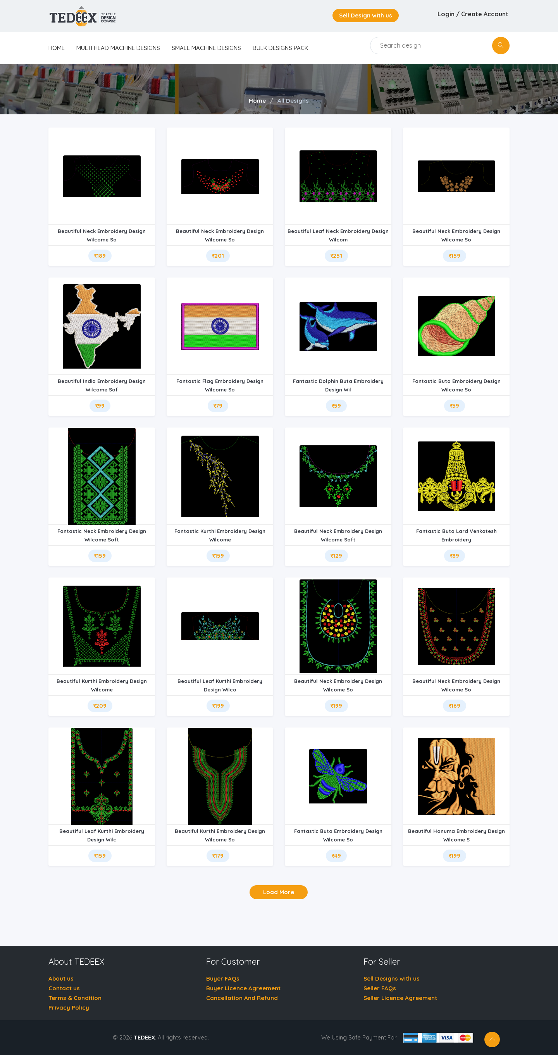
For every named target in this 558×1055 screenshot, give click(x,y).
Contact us (64, 988)
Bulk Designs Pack (280, 48)
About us (61, 978)
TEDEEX (144, 1037)
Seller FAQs (379, 988)
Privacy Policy (68, 1007)
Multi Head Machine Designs (118, 48)
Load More (278, 892)
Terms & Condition (75, 998)
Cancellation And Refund (242, 998)
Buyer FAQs (222, 978)
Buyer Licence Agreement (243, 988)
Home (257, 100)
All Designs (293, 100)
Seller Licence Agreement (400, 998)
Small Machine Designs (206, 48)
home (56, 48)
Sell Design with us (365, 15)
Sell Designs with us (391, 978)
